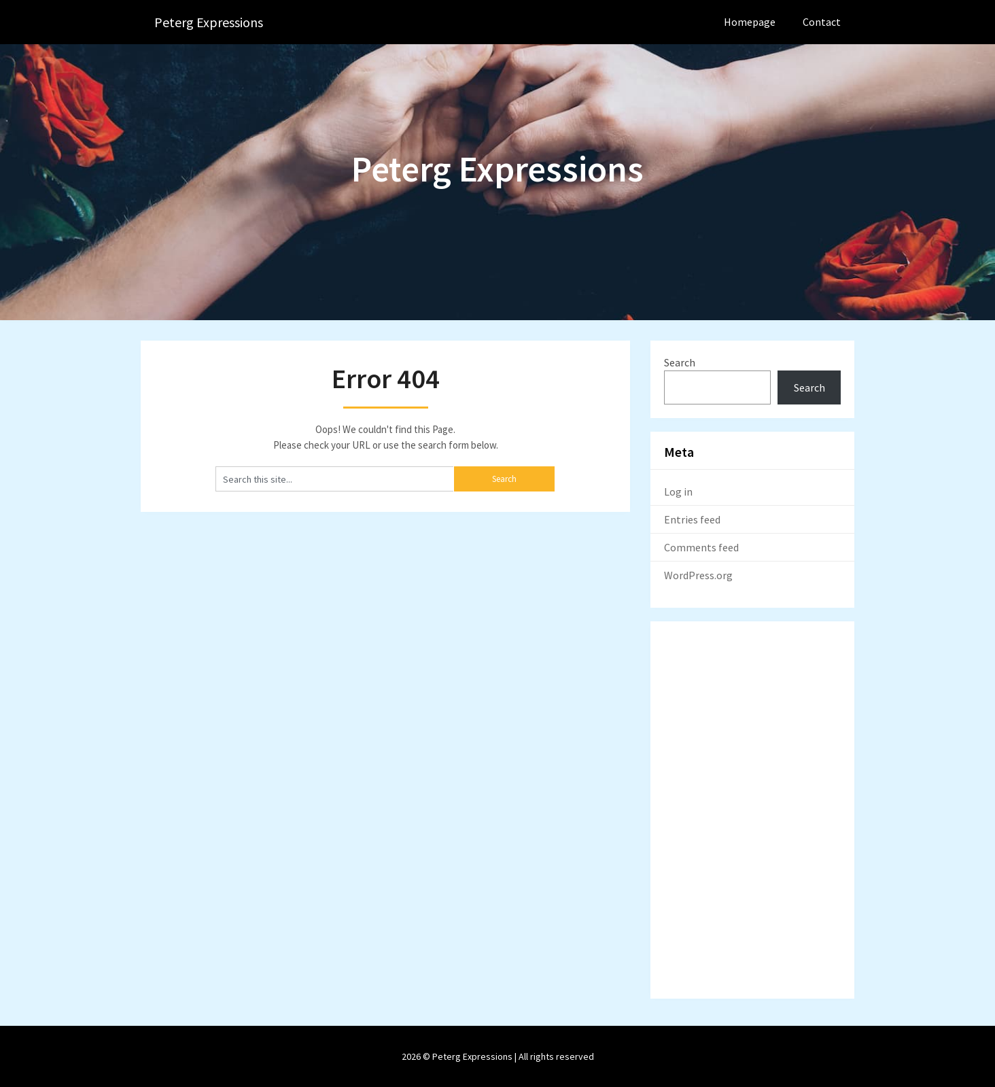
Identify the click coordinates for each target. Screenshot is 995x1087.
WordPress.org (698, 575)
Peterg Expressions (208, 22)
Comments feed (701, 547)
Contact (822, 22)
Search (679, 362)
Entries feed (692, 519)
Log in (678, 491)
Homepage (749, 22)
